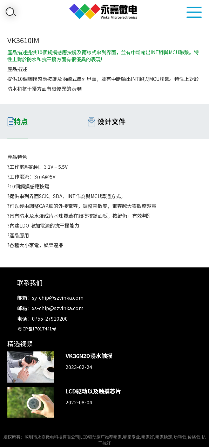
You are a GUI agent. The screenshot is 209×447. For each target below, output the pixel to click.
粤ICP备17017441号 (36, 329)
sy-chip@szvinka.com (57, 297)
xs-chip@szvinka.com (57, 308)
